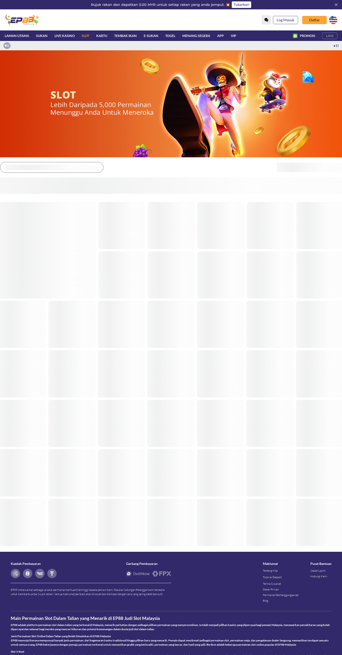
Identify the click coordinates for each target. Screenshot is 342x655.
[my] (333, 20)
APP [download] (220, 36)
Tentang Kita (270, 574)
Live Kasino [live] (65, 35)
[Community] (266, 20)
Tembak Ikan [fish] (125, 36)
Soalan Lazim (318, 574)
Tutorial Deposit (272, 581)
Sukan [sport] (42, 36)
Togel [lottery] (170, 36)
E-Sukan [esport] (151, 36)
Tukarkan (241, 5)
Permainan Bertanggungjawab (281, 598)
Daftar (314, 20)
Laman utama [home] (17, 36)
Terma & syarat (272, 587)
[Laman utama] (22, 19)
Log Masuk (285, 20)
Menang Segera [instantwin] (196, 36)
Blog (265, 604)
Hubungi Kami (318, 580)
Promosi (303, 36)
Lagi (329, 36)
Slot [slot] (85, 35)
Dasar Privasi (271, 593)
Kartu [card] (101, 36)
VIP (233, 36)
